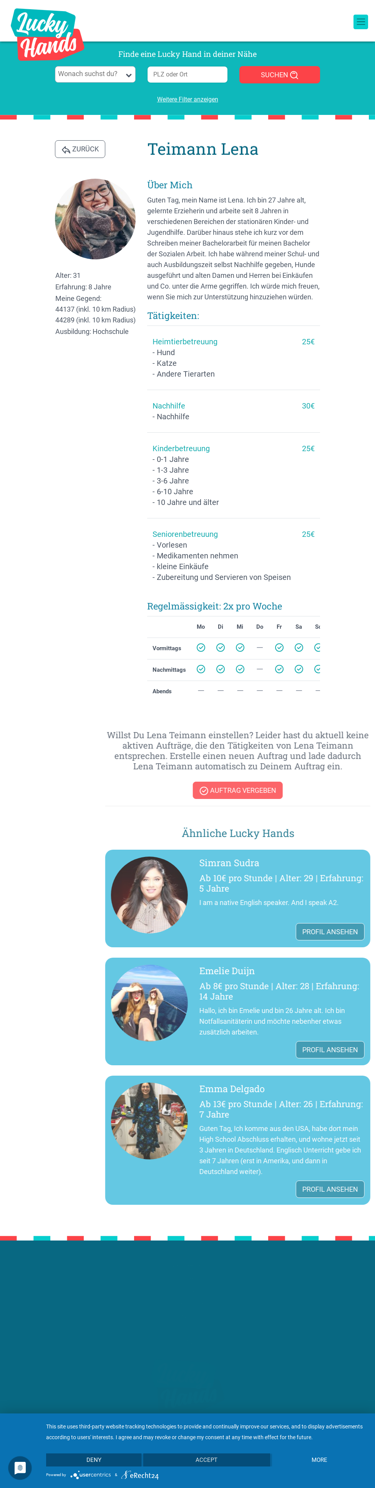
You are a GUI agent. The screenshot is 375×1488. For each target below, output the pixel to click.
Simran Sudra (313, 863)
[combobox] (95, 74)
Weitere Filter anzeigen (187, 99)
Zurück (80, 149)
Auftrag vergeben (322, 790)
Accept (206, 1459)
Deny (93, 1459)
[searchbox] (95, 73)
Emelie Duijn (311, 971)
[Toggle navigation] (360, 13)
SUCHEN (280, 75)
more (319, 1459)
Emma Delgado (316, 1089)
